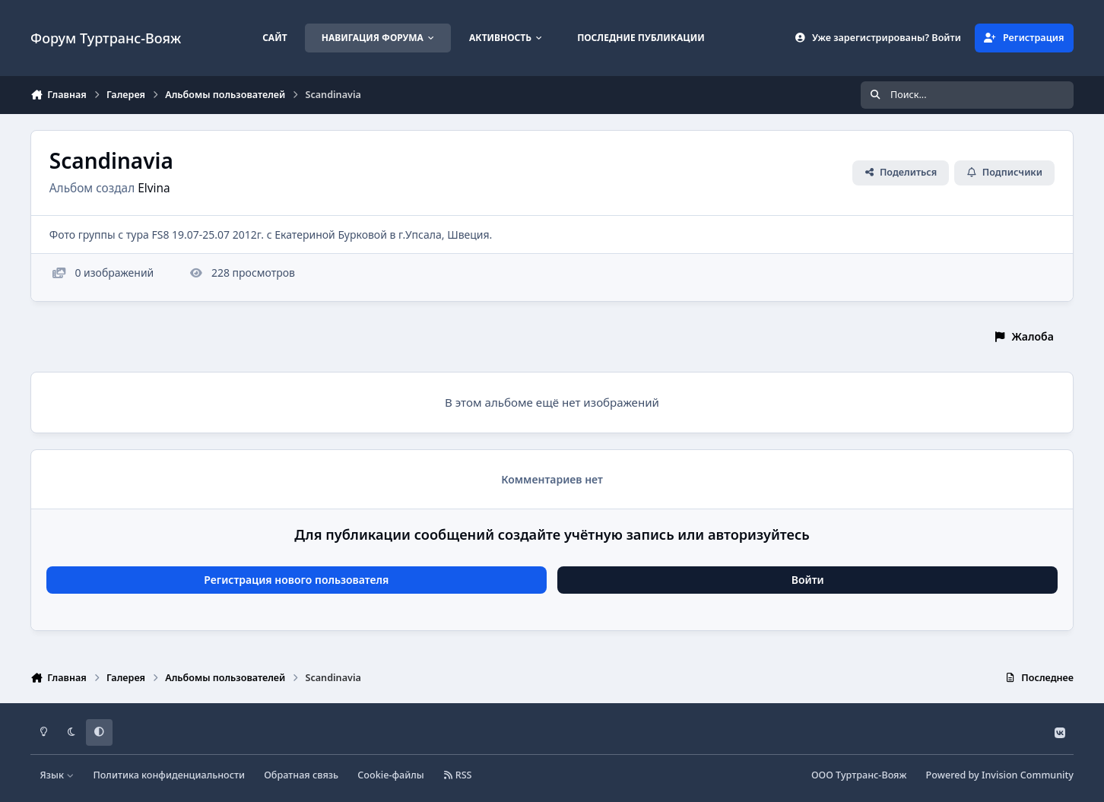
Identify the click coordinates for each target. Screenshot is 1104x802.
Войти (808, 579)
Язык (57, 775)
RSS (457, 775)
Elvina (154, 188)
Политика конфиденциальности (169, 775)
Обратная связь (301, 775)
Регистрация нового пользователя (296, 579)
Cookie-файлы (390, 775)
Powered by (1000, 775)
